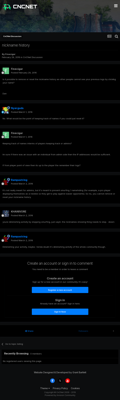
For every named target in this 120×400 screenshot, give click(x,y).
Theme (45, 388)
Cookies (75, 388)
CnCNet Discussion (33, 57)
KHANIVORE (18, 211)
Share (29, 331)
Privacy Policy (60, 388)
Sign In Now (60, 311)
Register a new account (60, 290)
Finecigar (10, 54)
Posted (24, 72)
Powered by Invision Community (60, 395)
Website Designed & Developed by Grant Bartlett (60, 372)
